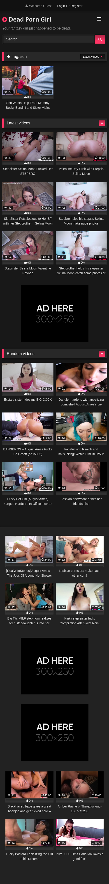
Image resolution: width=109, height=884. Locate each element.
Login (61, 6)
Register (76, 6)
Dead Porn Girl (26, 19)
